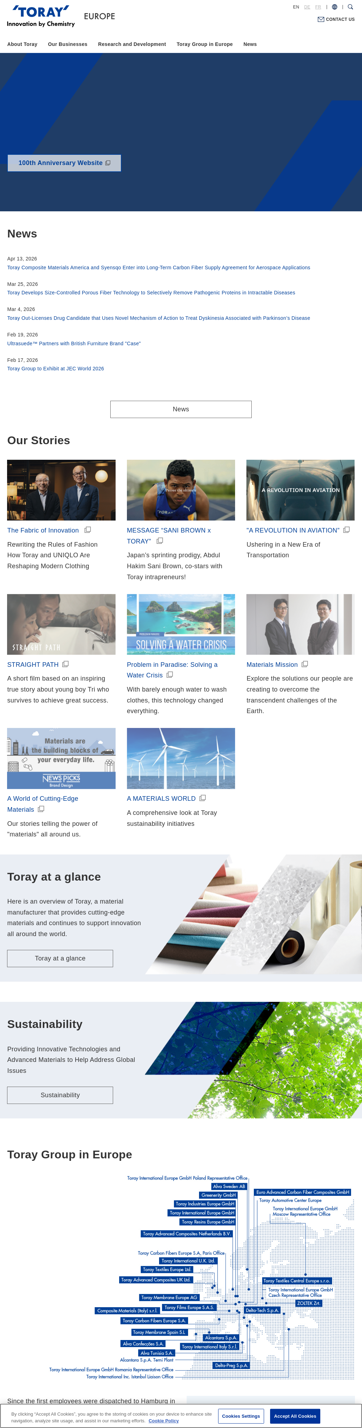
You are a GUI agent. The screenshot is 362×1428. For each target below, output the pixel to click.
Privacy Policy (166, 1384)
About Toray (22, 44)
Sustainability (60, 995)
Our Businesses (68, 44)
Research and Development (132, 44)
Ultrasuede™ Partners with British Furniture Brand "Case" (74, 343)
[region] (181, 1416)
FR (318, 7)
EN (296, 7)
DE (307, 7)
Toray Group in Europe (205, 44)
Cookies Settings (241, 1416)
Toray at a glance (60, 858)
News (250, 44)
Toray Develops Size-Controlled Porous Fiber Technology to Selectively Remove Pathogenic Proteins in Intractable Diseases (151, 292)
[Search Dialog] (350, 7)
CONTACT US (340, 19)
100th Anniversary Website (60, 162)
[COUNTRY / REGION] (335, 7)
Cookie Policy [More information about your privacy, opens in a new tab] (163, 1420)
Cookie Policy (205, 1384)
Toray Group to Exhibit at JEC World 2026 (55, 368)
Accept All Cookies (295, 1416)
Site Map (240, 1384)
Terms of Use (126, 1384)
